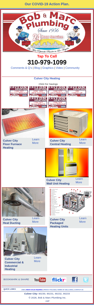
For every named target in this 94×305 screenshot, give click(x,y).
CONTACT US (78, 289)
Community (72, 67)
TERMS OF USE (62, 289)
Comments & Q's (21, 67)
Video (59, 67)
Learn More (35, 141)
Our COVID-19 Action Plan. (47, 4)
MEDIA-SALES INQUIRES (34, 289)
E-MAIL (71, 289)
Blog (37, 67)
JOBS (23, 289)
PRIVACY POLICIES (50, 289)
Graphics (47, 67)
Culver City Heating (47, 78)
